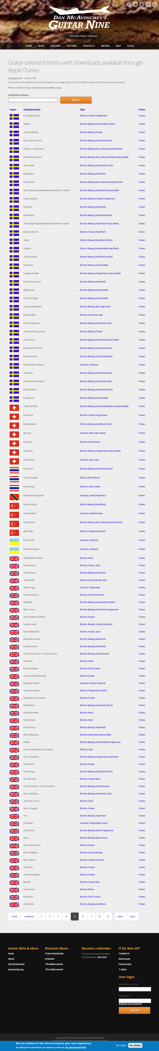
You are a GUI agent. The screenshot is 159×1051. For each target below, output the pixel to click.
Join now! (102, 957)
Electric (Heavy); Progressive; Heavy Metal (100, 273)
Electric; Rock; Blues (90, 477)
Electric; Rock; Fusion (90, 442)
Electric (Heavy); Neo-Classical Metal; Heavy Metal (104, 157)
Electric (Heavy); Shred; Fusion (94, 653)
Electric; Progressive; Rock (93, 531)
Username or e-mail (129, 984)
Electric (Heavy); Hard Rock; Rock (95, 323)
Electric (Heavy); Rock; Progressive (96, 830)
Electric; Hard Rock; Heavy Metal (95, 734)
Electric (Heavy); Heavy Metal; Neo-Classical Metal (104, 406)
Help (118, 46)
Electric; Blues (87, 889)
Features (72, 46)
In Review (49, 959)
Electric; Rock (86, 558)
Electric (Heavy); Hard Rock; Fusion (96, 165)
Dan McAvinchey (16, 964)
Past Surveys (125, 964)
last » (133, 916)
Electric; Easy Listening (91, 852)
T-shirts (122, 969)
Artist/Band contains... (19, 95)
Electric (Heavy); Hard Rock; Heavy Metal (99, 190)
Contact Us (124, 953)
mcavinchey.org (15, 969)
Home (29, 46)
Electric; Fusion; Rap (89, 882)
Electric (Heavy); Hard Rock (93, 173)
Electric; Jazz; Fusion (90, 486)
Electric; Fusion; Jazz (90, 565)
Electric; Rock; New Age (91, 315)
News (41, 46)
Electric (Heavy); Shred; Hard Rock (96, 356)
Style (82, 109)
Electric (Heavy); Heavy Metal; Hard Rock (99, 248)
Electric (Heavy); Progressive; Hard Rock (99, 757)
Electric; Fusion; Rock (90, 779)
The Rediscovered (54, 964)
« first (14, 916)
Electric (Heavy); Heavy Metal (94, 265)
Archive (105, 46)
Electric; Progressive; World (93, 690)
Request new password (130, 1004)
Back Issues (124, 959)
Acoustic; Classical (89, 364)
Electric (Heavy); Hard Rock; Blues (96, 140)
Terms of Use (96, 1044)
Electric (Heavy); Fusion (91, 132)
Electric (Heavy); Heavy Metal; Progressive (100, 742)
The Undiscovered (54, 969)
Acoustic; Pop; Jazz (89, 460)
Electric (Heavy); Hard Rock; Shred (96, 240)
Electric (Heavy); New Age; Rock (95, 306)
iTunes (141, 109)
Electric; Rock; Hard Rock (92, 595)
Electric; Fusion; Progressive (93, 115)
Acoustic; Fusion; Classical (92, 683)
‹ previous (29, 916)
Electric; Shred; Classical (92, 860)
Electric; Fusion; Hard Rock (92, 232)
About (11, 959)
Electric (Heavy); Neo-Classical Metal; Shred (101, 149)
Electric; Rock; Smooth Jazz (93, 580)
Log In (130, 46)
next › (120, 916)
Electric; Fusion (87, 617)
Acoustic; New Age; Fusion (93, 433)
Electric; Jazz (86, 749)
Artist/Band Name (31, 109)
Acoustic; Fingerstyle (90, 587)
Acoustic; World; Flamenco (93, 495)
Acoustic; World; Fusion (91, 513)
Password (124, 996)
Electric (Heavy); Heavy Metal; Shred (97, 124)
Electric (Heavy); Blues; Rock (93, 838)
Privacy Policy (117, 1044)
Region (14, 109)
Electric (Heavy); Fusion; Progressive (97, 198)
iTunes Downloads (54, 953)
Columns (55, 46)
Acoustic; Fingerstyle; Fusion (94, 823)
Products (89, 46)
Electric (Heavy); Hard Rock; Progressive (99, 609)
